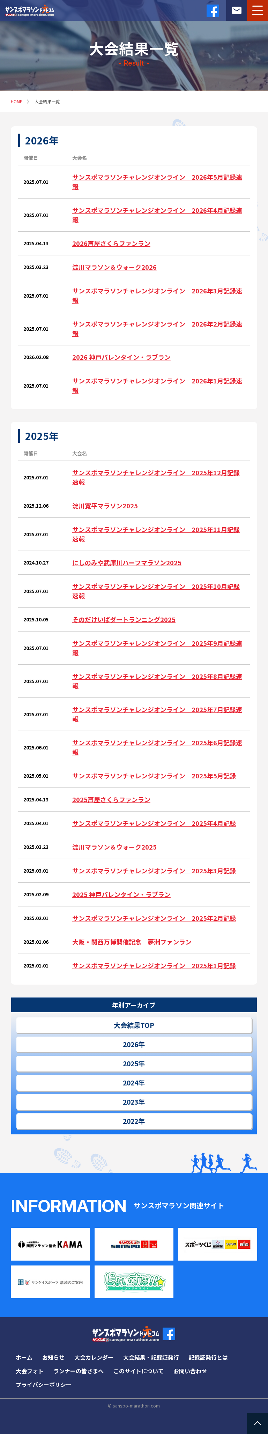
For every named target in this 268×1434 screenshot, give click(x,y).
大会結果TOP (134, 1025)
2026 (130, 1044)
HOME (16, 101)
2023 (130, 1102)
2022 (130, 1121)
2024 (130, 1083)
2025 (130, 1063)
